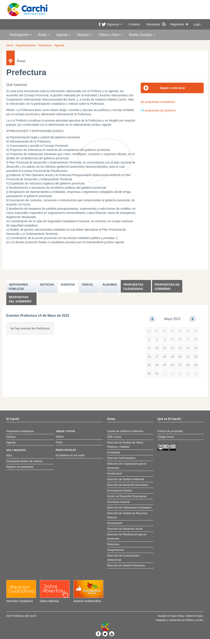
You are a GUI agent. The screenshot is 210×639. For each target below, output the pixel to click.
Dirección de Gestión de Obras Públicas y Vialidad (125, 444)
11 (164, 348)
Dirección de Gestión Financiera (126, 565)
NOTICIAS (47, 284)
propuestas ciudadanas (158, 101)
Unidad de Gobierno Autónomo (125, 431)
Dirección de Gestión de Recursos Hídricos (127, 515)
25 (149, 331)
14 (188, 348)
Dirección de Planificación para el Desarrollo (126, 536)
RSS (9, 455)
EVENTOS (68, 284)
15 (195, 348)
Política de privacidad (170, 431)
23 (149, 365)
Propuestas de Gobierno (167, 286)
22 (195, 356)
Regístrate (177, 24)
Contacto (134, 24)
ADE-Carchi (114, 436)
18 (164, 356)
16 (149, 356)
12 (172, 348)
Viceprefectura (115, 550)
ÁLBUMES (109, 284)
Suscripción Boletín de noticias (24, 461)
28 (172, 331)
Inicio (9, 45)
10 (157, 348)
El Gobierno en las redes (70, 455)
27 (164, 331)
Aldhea (189, 620)
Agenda (63, 35)
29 (180, 331)
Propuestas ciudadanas (133, 286)
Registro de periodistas (19, 466)
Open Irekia (177, 615)
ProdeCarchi (114, 473)
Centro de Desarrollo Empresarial (126, 496)
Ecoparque (113, 452)
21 (188, 356)
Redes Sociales (142, 35)
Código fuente (166, 436)
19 (172, 356)
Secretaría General (118, 501)
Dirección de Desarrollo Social (125, 528)
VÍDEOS (87, 284)
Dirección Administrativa (121, 458)
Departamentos (26, 45)
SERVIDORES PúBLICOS (18, 286)
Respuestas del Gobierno (20, 299)
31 (157, 373)
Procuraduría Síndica (119, 490)
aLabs (199, 620)
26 (157, 331)
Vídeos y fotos (110, 35)
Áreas (44, 35)
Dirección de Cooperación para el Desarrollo (126, 465)
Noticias (84, 35)
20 (180, 356)
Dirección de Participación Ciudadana (129, 507)
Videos (60, 436)
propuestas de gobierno (158, 110)
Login (197, 24)
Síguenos (114, 24)
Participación (20, 35)
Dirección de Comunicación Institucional (123, 557)
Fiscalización (114, 523)
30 (188, 331)
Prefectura (45, 45)
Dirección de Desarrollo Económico (127, 484)
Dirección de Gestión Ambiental (125, 479)
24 (157, 365)
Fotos (59, 442)
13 (180, 348)
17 (157, 356)
